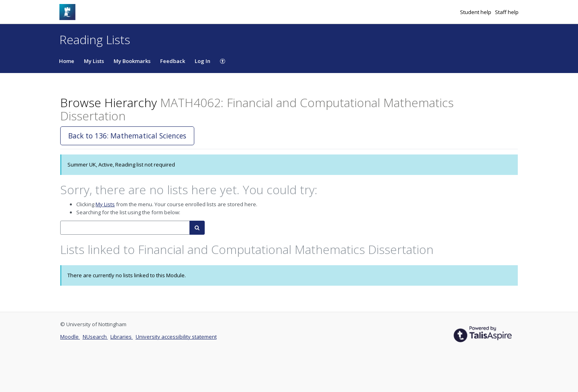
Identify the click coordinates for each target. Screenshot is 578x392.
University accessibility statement (176, 336)
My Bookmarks (132, 61)
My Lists (94, 61)
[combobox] (125, 228)
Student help (476, 12)
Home (66, 61)
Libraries (121, 336)
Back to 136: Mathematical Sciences (127, 135)
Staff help (507, 12)
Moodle (70, 336)
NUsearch (95, 336)
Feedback (172, 61)
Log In (202, 61)
